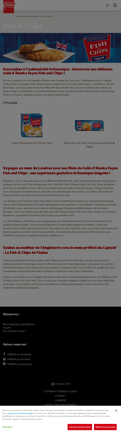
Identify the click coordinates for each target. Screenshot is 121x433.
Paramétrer (7, 427)
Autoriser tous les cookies (79, 427)
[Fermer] (116, 410)
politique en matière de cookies (20, 413)
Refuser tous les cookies (105, 427)
